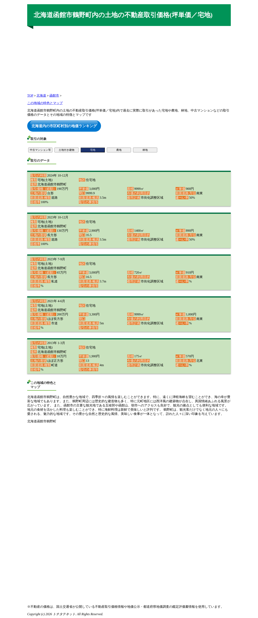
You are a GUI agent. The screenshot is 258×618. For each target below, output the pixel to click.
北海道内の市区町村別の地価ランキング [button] (64, 125)
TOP (30, 95)
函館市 (54, 95)
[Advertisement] (129, 58)
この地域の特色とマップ (45, 103)
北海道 (41, 95)
